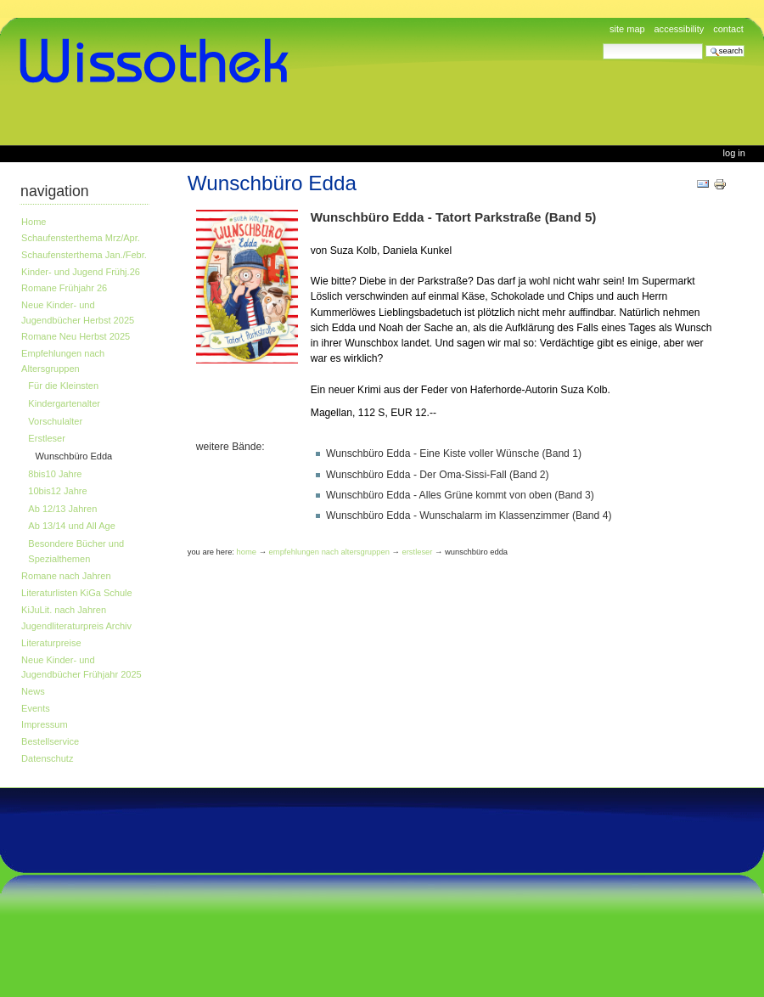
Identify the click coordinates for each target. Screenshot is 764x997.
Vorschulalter (55, 421)
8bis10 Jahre (54, 474)
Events (35, 708)
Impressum (44, 724)
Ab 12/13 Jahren (62, 509)
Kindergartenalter (64, 403)
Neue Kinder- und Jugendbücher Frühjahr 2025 (81, 667)
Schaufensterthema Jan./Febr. (84, 255)
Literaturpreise (51, 643)
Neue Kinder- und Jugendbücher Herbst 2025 (77, 312)
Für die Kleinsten (63, 385)
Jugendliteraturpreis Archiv (76, 626)
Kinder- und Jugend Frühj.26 (80, 272)
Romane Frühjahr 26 (64, 288)
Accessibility (679, 29)
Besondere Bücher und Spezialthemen (76, 551)
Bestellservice (50, 741)
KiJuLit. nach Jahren (63, 610)
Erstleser (46, 438)
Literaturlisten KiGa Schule (76, 593)
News (33, 691)
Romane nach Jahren (65, 576)
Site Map (627, 29)
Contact (728, 29)
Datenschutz (47, 758)
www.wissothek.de (159, 61)
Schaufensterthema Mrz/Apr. (80, 238)
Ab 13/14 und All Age (71, 526)
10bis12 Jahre (57, 491)
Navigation (54, 191)
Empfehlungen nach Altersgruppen (62, 361)
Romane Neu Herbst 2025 (75, 336)
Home (33, 222)
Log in (734, 153)
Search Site (602, 42)
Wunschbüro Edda (74, 456)
